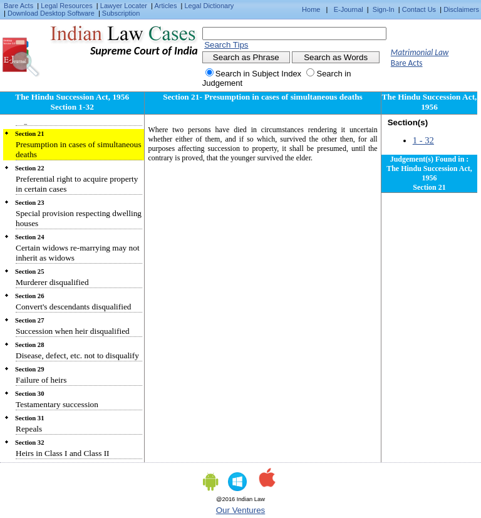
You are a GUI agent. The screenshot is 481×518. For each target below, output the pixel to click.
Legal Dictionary (209, 5)
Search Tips (226, 44)
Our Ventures (241, 510)
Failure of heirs (41, 380)
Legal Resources (67, 5)
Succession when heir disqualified (73, 331)
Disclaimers (461, 9)
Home (311, 9)
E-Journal (348, 9)
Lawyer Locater (123, 5)
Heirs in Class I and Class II (63, 453)
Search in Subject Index (258, 73)
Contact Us (419, 9)
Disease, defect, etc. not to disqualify (77, 355)
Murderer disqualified (52, 282)
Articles (165, 5)
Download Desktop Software (51, 13)
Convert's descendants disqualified (74, 306)
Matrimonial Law (420, 52)
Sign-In (384, 9)
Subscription (121, 13)
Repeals (29, 428)
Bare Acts (18, 5)
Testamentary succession (57, 404)
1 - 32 (423, 140)
